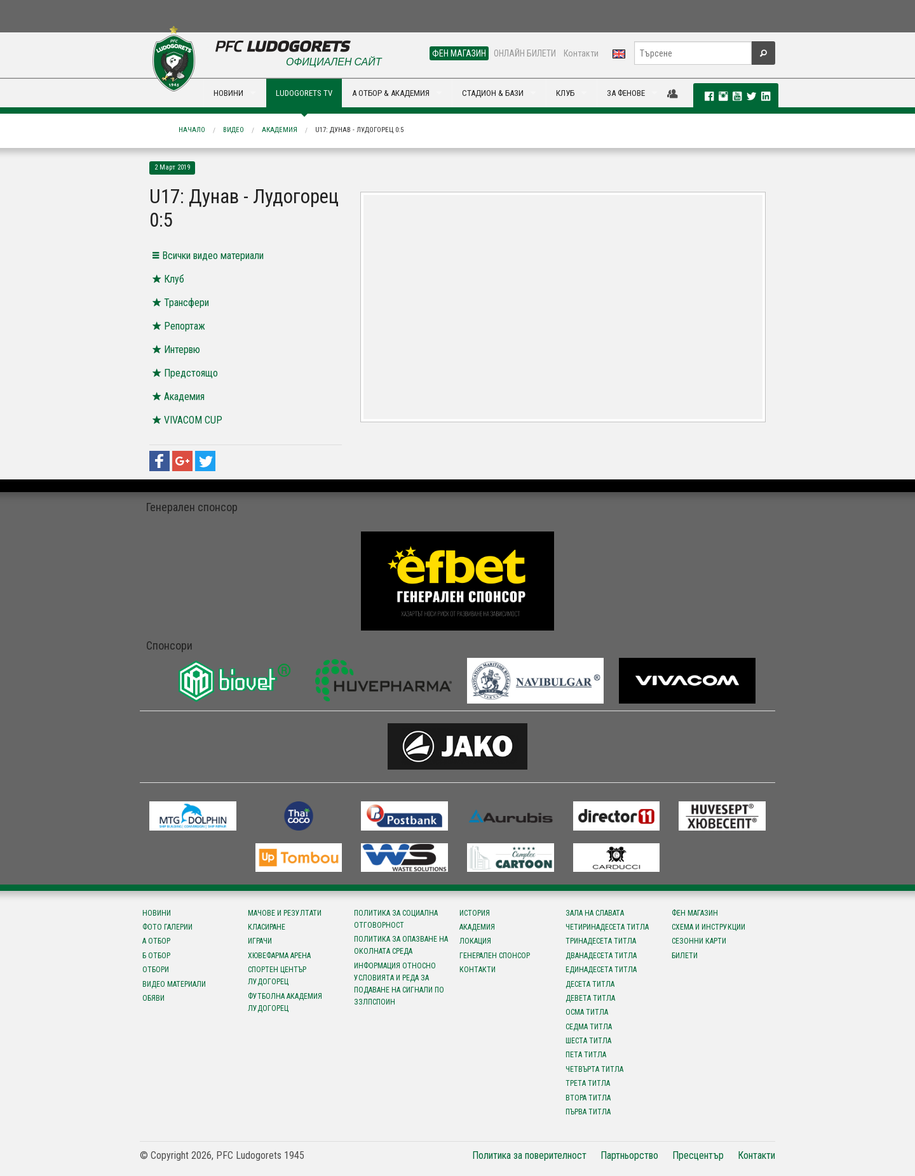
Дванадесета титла (601, 955)
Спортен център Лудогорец (277, 975)
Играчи (260, 941)
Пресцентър (698, 1155)
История (474, 913)
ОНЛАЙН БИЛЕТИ (525, 53)
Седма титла (589, 1026)
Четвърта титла (594, 1069)
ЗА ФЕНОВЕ (626, 93)
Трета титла (588, 1083)
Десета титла (590, 984)
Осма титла (587, 1012)
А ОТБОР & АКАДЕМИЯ (391, 93)
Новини (156, 913)
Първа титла (588, 1111)
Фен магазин (695, 913)
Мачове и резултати (285, 913)
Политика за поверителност (529, 1155)
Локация (475, 941)
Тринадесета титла (601, 941)
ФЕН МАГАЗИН (459, 53)
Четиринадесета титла (607, 927)
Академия (279, 129)
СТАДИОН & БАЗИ (493, 93)
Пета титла (586, 1054)
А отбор (156, 941)
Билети (685, 955)
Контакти (581, 53)
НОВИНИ (228, 93)
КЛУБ (565, 93)
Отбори (155, 969)
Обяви (153, 998)
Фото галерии (167, 927)
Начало (192, 129)
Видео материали (174, 984)
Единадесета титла (601, 969)
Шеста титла (588, 1040)
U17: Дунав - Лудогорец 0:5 (359, 129)
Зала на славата (595, 913)
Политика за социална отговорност (396, 919)
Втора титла (588, 1097)
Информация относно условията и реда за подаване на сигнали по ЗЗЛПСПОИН (399, 984)
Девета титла (590, 998)
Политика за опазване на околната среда (401, 945)
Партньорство (629, 1155)
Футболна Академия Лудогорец (285, 1002)
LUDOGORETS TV (304, 93)
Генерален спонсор (494, 955)
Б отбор (156, 955)
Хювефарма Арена (279, 955)
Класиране (266, 927)
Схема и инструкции (708, 927)
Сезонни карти (699, 941)
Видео (233, 129)
